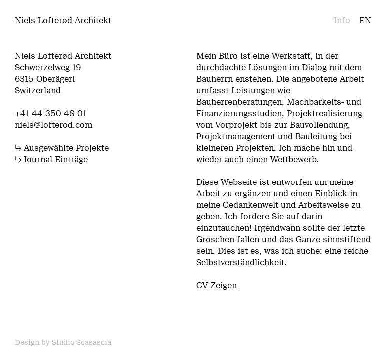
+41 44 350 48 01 (50, 113)
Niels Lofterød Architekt (63, 20)
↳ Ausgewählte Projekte (62, 148)
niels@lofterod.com (53, 125)
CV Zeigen (216, 285)
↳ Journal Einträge (51, 159)
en (365, 20)
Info (342, 20)
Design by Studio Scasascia (63, 342)
